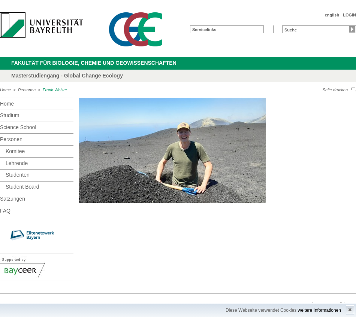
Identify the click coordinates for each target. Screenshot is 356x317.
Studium (9, 115)
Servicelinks (204, 29)
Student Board (22, 187)
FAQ (5, 211)
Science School (18, 127)
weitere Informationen (319, 310)
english (332, 15)
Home (5, 90)
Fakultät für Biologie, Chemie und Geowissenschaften (94, 63)
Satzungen (12, 199)
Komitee (15, 151)
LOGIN (349, 15)
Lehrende (17, 163)
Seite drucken (335, 90)
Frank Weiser (55, 90)
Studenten (18, 175)
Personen (27, 90)
